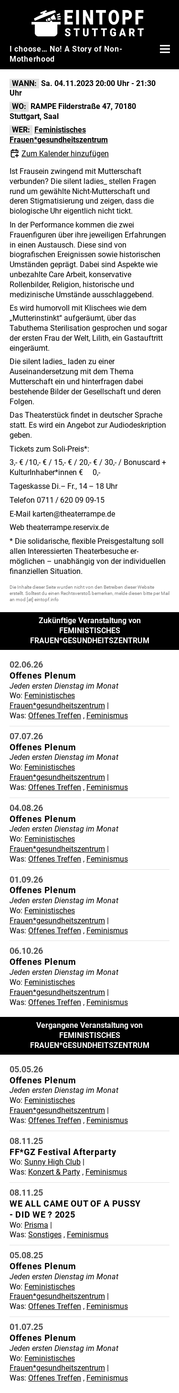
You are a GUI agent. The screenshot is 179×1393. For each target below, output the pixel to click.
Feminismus (107, 715)
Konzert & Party (54, 1172)
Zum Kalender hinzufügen (65, 153)
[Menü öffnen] (163, 48)
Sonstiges (45, 1234)
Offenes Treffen (54, 715)
